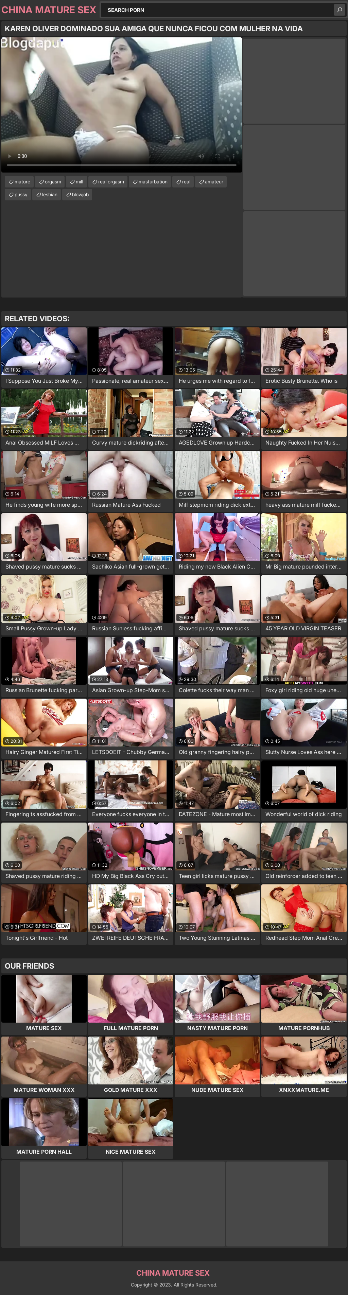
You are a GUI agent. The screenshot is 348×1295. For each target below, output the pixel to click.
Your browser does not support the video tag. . (121, 105)
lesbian (49, 194)
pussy (21, 194)
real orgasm (111, 181)
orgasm (53, 181)
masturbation (153, 181)
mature (22, 181)
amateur (214, 181)
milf (80, 181)
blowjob (80, 194)
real (186, 181)
